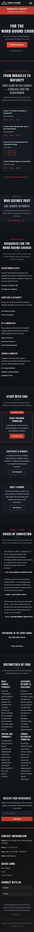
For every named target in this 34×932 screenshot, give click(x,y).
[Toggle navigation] (31, 3)
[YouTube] (17, 894)
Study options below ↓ (17, 51)
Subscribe (17, 819)
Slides (18, 120)
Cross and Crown (17, 646)
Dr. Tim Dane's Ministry (8, 368)
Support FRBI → (17, 915)
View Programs (17, 472)
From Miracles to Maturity (9, 289)
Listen (12, 120)
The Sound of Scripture (8, 311)
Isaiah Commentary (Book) (9, 345)
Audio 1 (12, 168)
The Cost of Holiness (7, 315)
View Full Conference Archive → (17, 177)
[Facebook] (17, 888)
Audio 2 (18, 168)
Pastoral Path (17, 436)
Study (3, 872)
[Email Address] (17, 813)
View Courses (17, 508)
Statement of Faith (6, 375)
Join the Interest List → (17, 220)
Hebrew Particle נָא (7, 338)
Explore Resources (17, 45)
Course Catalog (6, 875)
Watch (5, 120)
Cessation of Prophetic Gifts (9, 285)
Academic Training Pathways (10, 372)
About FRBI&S (5, 868)
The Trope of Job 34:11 (8, 341)
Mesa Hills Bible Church (17, 637)
